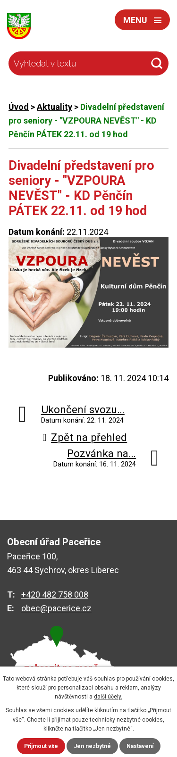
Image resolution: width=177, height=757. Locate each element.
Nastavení (139, 746)
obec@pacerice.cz (56, 608)
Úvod (18, 107)
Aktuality (54, 107)
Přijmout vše (41, 746)
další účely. (108, 696)
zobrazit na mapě (61, 668)
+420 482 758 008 (54, 594)
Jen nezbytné (92, 746)
